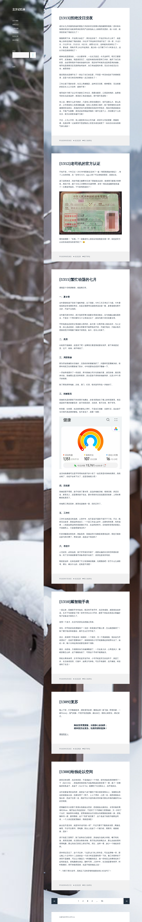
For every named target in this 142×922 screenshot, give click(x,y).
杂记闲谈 (15, 40)
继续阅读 (64, 734)
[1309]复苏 (68, 701)
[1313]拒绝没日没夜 (76, 17)
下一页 (127, 901)
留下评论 (87, 256)
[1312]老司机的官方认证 (79, 163)
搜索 (13, 51)
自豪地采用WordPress (67, 917)
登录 (13, 67)
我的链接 (15, 32)
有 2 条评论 (88, 140)
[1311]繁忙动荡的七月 (78, 279)
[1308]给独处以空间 (76, 771)
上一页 (54, 901)
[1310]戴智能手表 (74, 601)
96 (102, 900)
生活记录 (15, 36)
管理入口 (15, 24)
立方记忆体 (18, 9)
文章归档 (15, 28)
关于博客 (15, 21)
